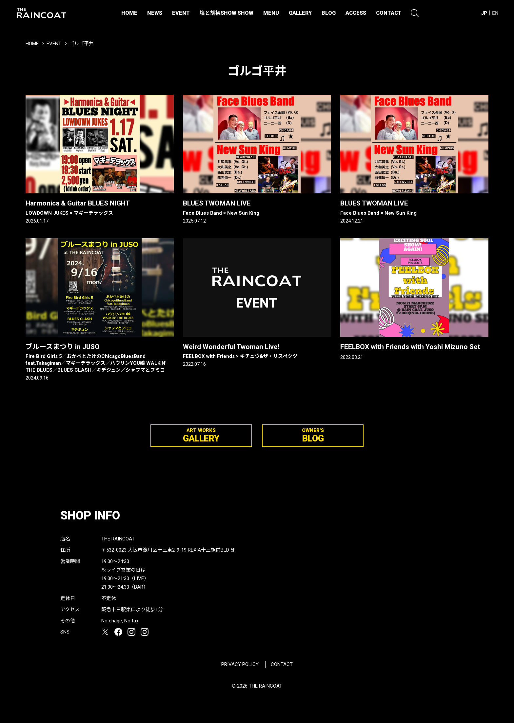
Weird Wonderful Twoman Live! (257, 351)
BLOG (329, 13)
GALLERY (300, 13)
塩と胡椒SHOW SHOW (226, 13)
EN (495, 13)
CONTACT (389, 13)
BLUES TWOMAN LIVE (257, 207)
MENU (271, 13)
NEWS (154, 13)
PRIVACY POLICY (240, 664)
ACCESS (356, 13)
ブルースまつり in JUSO (100, 358)
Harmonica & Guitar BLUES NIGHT (100, 207)
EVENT (181, 13)
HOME (129, 13)
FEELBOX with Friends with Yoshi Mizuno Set (410, 347)
